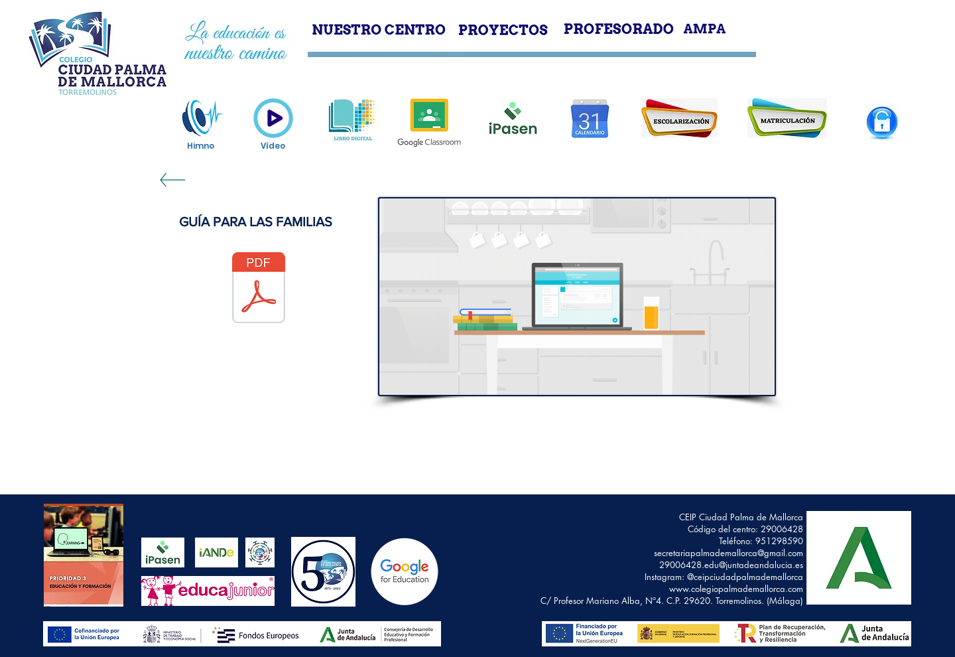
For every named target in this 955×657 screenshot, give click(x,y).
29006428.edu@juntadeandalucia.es (731, 565)
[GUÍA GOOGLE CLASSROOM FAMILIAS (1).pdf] (258, 289)
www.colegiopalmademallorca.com (736, 589)
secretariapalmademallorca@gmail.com (728, 553)
